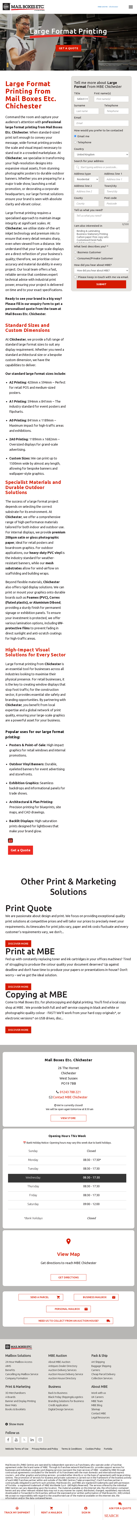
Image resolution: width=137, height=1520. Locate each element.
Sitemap (95, 1409)
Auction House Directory (62, 1378)
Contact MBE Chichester (70, 1097)
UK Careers (97, 1397)
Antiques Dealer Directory (62, 1366)
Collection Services (102, 1378)
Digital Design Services (60, 1409)
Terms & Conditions (71, 1448)
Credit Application (58, 1405)
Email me (83, 136)
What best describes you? (90, 246)
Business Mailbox (94, 1297)
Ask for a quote (120, 1508)
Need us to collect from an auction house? (69, 1320)
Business (54, 1386)
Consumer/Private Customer (95, 258)
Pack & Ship (99, 1355)
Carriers (95, 1370)
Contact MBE (98, 1413)
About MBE (99, 1386)
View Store (68, 1118)
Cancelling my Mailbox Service (21, 1374)
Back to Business (57, 1393)
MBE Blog (96, 1405)
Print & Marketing (17, 1386)
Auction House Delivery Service (65, 1374)
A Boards (10, 1397)
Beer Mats (11, 1405)
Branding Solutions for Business (66, 1401)
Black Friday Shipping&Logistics (65, 1397)
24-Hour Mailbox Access (18, 1361)
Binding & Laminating (101, 231)
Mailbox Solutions (18, 1355)
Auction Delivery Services (62, 1370)
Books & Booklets (15, 1409)
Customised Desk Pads (101, 240)
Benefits (10, 1370)
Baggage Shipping (101, 1366)
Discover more (18, 943)
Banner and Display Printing (20, 1401)
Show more (14, 1424)
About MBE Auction (59, 1361)
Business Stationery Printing (101, 234)
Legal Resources (100, 1417)
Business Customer (89, 252)
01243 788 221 (70, 1092)
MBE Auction (57, 1355)
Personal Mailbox (67, 1309)
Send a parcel (39, 1297)
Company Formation (16, 1378)
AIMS (8, 1366)
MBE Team (97, 1401)
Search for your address (89, 161)
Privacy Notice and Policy (45, 1448)
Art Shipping (98, 1361)
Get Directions (68, 1277)
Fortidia (108, 1448)
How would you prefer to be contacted (98, 130)
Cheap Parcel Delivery (103, 1374)
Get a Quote (68, 48)
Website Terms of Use (16, 1448)
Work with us (98, 1393)
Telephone (84, 142)
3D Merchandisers (15, 1393)
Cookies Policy (92, 1448)
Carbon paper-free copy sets (101, 237)
